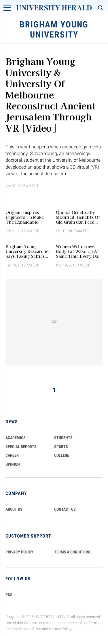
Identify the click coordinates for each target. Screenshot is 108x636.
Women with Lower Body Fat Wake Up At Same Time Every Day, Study (79, 251)
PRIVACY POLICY (19, 552)
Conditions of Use (26, 629)
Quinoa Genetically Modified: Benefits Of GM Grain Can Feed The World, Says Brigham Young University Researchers (78, 217)
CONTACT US (65, 509)
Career (12, 455)
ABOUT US (13, 509)
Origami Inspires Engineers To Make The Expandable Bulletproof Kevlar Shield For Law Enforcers (24, 217)
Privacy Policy (60, 629)
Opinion (12, 464)
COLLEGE (61, 455)
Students (63, 437)
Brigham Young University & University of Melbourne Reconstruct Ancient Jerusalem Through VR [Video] (50, 94)
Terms (94, 623)
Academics (15, 437)
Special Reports (21, 446)
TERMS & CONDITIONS (73, 552)
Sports (61, 446)
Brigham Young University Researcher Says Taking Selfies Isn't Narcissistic (27, 251)
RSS (8, 594)
